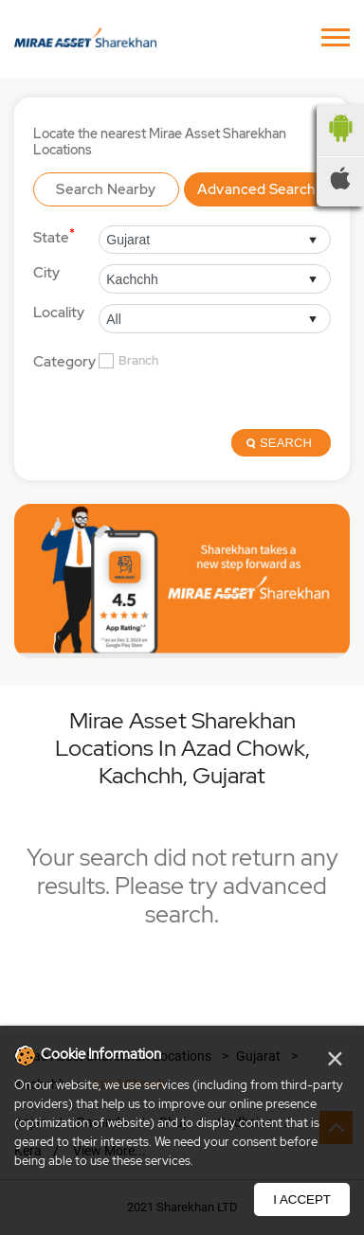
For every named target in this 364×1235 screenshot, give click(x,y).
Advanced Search (256, 189)
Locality (58, 312)
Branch (138, 360)
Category (64, 362)
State (54, 235)
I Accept (302, 1199)
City (46, 272)
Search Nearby (105, 189)
